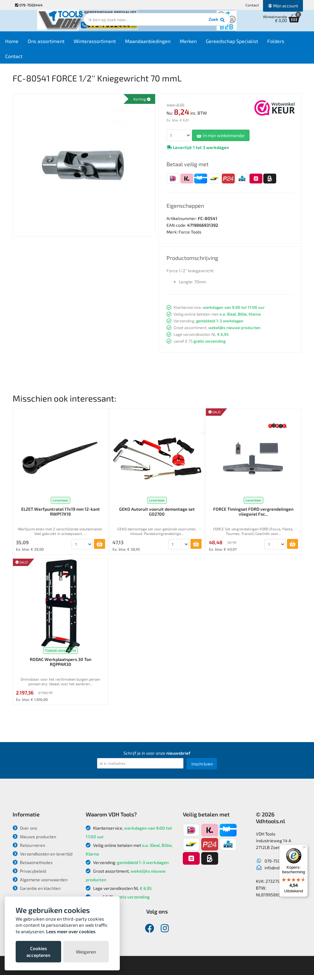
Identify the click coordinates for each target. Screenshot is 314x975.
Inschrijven (202, 763)
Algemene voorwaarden (40, 879)
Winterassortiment (107, 43)
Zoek (198, 23)
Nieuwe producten (34, 836)
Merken (200, 43)
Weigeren (86, 951)
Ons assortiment (58, 43)
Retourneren (29, 845)
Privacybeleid (29, 871)
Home (23, 43)
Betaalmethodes (33, 862)
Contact (252, 5)
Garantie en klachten (37, 888)
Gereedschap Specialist (244, 43)
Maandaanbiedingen (160, 43)
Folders (287, 43)
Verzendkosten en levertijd (43, 853)
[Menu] (304, 848)
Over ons (25, 828)
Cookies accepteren (38, 952)
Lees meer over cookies (71, 931)
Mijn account (283, 5)
